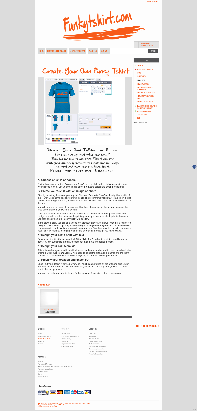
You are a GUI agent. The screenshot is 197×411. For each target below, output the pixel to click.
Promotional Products (145, 69)
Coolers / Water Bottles (146, 93)
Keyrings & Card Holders (145, 101)
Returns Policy (66, 339)
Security (140, 65)
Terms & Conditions (95, 341)
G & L (138, 118)
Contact (105, 50)
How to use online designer (70, 336)
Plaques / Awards (143, 84)
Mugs (139, 73)
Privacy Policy (94, 339)
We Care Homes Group (144, 111)
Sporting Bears (142, 115)
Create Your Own (77, 50)
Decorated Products (56, 50)
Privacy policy (86, 403)
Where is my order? (67, 346)
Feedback (92, 336)
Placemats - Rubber (49, 309)
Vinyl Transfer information (97, 346)
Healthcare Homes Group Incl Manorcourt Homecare (147, 107)
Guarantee (64, 341)
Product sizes (65, 334)
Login (149, 1)
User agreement (74, 403)
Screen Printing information (98, 351)
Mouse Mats (141, 76)
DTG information (94, 344)
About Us (93, 50)
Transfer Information (96, 354)
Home (41, 50)
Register (155, 1)
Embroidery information (97, 349)
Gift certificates (43, 377)
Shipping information (68, 344)
